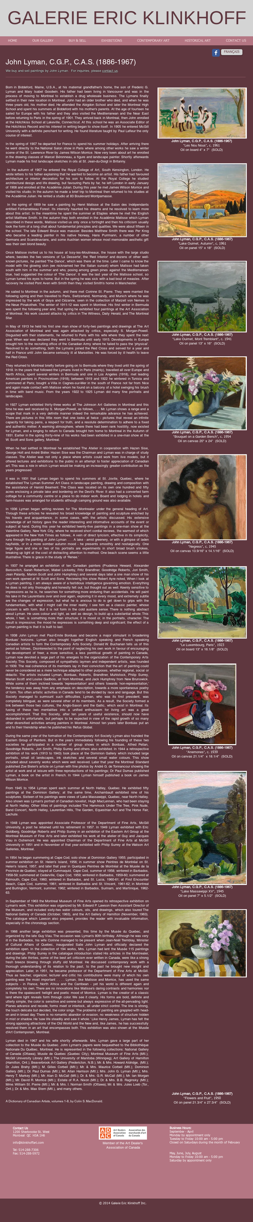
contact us (110, 71)
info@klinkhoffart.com (28, 1142)
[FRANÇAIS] (231, 52)
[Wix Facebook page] (216, 53)
